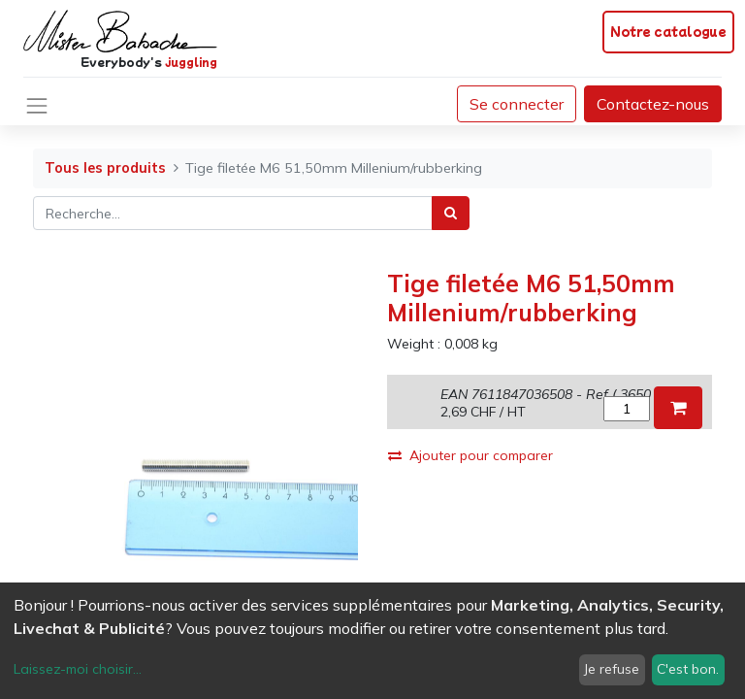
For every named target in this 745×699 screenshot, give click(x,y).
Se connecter (517, 104)
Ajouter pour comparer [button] (470, 455)
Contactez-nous (653, 104)
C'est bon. (688, 669)
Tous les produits (105, 168)
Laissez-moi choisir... (78, 669)
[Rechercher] (451, 213)
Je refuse (611, 669)
